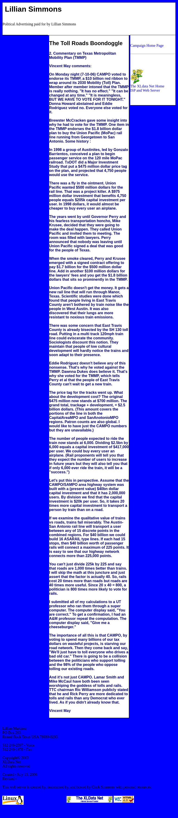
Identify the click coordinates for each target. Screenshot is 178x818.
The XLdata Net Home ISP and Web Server (147, 86)
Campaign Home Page (147, 45)
